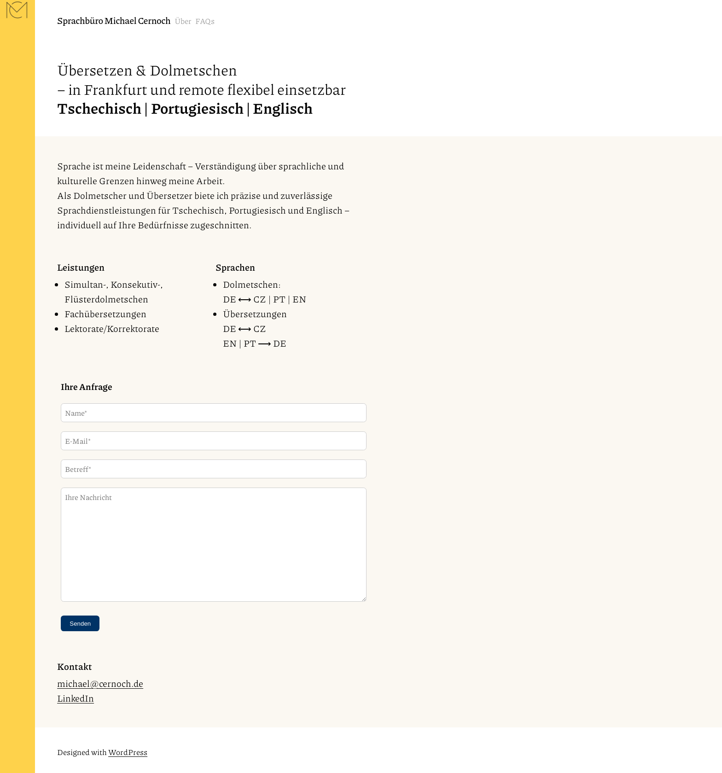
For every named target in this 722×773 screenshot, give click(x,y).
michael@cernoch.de (100, 683)
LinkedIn (75, 698)
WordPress (127, 751)
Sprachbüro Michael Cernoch (113, 20)
